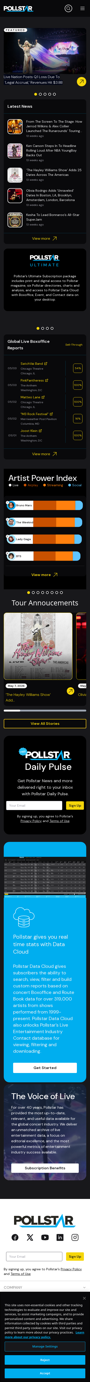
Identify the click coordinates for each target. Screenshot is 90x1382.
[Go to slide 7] (56, 592)
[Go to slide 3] (45, 94)
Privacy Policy (31, 821)
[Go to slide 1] (35, 94)
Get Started (45, 1067)
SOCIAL (45, 1340)
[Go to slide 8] (61, 592)
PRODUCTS (45, 1300)
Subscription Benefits (45, 1168)
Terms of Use (59, 821)
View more (45, 238)
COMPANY (45, 1287)
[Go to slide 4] (49, 94)
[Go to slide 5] (54, 94)
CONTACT (45, 1327)
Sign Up (75, 805)
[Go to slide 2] (40, 94)
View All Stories (45, 723)
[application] (45, 531)
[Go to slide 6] (52, 592)
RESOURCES (45, 1314)
